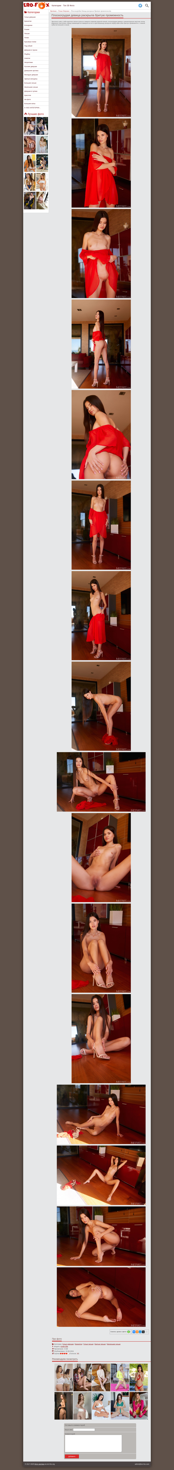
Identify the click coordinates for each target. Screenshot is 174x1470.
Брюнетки (27, 21)
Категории (56, 5)
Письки (27, 33)
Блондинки (28, 25)
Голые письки (88, 1344)
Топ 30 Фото (68, 5)
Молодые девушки (31, 75)
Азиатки (27, 58)
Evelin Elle (64, 1346)
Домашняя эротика (31, 70)
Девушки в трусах (30, 50)
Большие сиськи (30, 83)
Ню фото (27, 99)
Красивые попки (30, 42)
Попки (26, 38)
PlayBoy (27, 54)
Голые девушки (30, 17)
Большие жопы (29, 103)
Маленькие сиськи (31, 87)
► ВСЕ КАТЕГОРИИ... (32, 108)
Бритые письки (100, 1344)
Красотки (27, 95)
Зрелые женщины (30, 79)
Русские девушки (30, 66)
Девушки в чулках (30, 91)
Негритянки (28, 62)
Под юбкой (28, 46)
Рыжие (26, 29)
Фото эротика (39, 1467)
